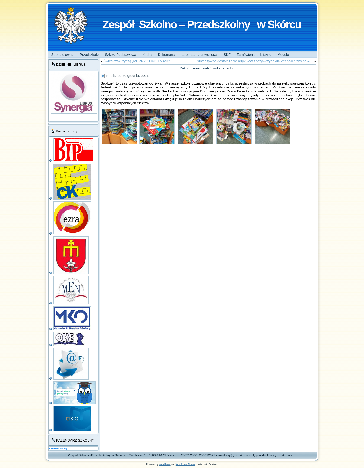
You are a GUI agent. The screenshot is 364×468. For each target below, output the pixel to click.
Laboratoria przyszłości (199, 54)
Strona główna (62, 54)
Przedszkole (89, 54)
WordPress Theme (185, 464)
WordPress (164, 464)
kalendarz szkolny (58, 448)
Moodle (283, 54)
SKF (227, 54)
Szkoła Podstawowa (120, 54)
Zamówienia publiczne (254, 54)
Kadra (147, 54)
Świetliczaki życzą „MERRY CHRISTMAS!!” (136, 61)
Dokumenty (167, 54)
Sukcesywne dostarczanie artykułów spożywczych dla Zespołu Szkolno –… (255, 61)
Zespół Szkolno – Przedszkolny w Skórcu (201, 24)
